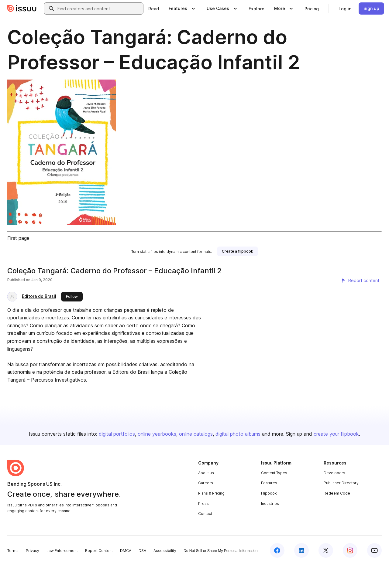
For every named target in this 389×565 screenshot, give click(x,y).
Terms (13, 550)
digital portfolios (117, 434)
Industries (270, 503)
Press (203, 503)
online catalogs (196, 434)
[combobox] (99, 8)
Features (269, 483)
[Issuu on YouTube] (374, 550)
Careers (205, 483)
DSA (142, 550)
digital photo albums (237, 434)
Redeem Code (337, 493)
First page (18, 238)
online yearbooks (157, 434)
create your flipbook (336, 434)
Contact (205, 513)
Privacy (32, 550)
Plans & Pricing (211, 493)
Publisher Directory (341, 483)
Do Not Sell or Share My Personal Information (220, 551)
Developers (334, 473)
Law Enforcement (62, 550)
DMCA (125, 550)
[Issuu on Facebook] (277, 550)
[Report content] (360, 280)
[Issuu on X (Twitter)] (325, 550)
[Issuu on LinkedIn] (301, 550)
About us (206, 473)
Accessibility (164, 550)
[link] (153, 8)
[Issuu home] (22, 8)
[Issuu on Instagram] (350, 550)
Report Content (99, 550)
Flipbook (269, 493)
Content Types (274, 473)
